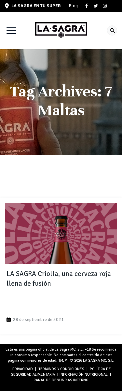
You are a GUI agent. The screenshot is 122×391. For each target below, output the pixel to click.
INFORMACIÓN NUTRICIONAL (84, 374)
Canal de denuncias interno (61, 380)
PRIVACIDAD (22, 369)
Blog (73, 5)
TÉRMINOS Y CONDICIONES (61, 369)
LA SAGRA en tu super (33, 5)
